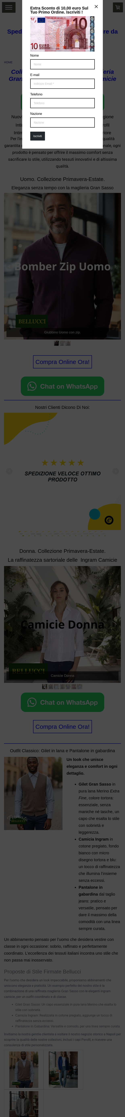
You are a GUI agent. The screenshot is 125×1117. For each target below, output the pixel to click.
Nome (34, 55)
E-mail (34, 75)
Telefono (36, 94)
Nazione (36, 113)
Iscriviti (37, 136)
